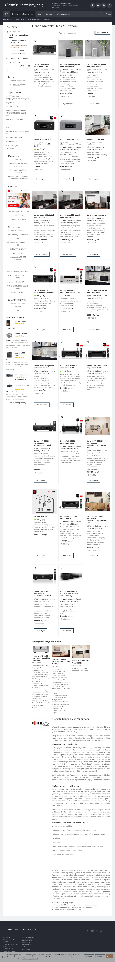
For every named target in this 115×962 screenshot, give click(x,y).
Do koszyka (40, 180)
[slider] (7, 69)
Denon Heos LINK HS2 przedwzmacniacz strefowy (95, 142)
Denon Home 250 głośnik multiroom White (70, 217)
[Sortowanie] (102, 33)
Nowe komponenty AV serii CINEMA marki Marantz (61, 662)
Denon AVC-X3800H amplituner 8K (68, 518)
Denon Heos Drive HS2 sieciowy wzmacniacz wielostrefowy (69, 594)
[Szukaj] (92, 14)
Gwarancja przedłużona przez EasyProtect (28, 951)
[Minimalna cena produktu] (12, 62)
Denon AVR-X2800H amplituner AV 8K (68, 367)
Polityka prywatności (10, 941)
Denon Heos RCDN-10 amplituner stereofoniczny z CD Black (42, 143)
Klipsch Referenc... (22, 321)
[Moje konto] (101, 14)
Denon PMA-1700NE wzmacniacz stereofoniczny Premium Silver (97, 520)
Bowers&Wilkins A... (22, 334)
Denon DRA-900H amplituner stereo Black (44, 292)
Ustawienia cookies (10, 948)
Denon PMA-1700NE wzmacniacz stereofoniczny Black (42, 594)
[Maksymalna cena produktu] (21, 65)
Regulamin (7, 934)
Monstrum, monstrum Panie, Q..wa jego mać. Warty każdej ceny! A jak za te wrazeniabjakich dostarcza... (17, 364)
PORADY (16, 85)
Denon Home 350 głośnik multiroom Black (97, 292)
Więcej (34, 708)
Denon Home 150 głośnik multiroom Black (70, 66)
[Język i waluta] (109, 14)
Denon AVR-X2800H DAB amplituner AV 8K (97, 367)
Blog (39, 14)
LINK (18, 310)
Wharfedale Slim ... (22, 375)
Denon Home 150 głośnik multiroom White (97, 66)
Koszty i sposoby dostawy (9, 938)
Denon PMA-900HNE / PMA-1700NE (81, 663)
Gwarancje (26, 946)
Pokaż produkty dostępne (17, 58)
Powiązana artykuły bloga (46, 642)
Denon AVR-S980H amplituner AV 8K (41, 66)
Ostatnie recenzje (15, 317)
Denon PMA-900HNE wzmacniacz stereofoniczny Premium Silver (97, 445)
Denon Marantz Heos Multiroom (19, 46)
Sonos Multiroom (17, 51)
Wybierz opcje (68, 104)
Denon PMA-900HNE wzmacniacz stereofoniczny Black (42, 444)
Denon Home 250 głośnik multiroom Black (44, 217)
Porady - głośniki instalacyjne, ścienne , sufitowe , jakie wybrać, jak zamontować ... (30, 937)
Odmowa (100, 956)
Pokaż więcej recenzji (18, 402)
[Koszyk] (96, 14)
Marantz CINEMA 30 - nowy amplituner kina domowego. (41, 659)
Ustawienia (89, 956)
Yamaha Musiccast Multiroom (18, 41)
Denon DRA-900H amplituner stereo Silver (70, 292)
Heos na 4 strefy (40, 517)
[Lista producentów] (74, 33)
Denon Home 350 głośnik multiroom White (44, 367)
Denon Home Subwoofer (97, 216)
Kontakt (49, 14)
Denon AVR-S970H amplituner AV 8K (67, 443)
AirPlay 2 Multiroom (18, 54)
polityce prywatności (30, 959)
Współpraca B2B (64, 14)
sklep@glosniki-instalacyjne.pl (18, 98)
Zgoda (109, 956)
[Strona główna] (25, 4)
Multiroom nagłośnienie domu (18, 36)
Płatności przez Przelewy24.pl (8, 945)
